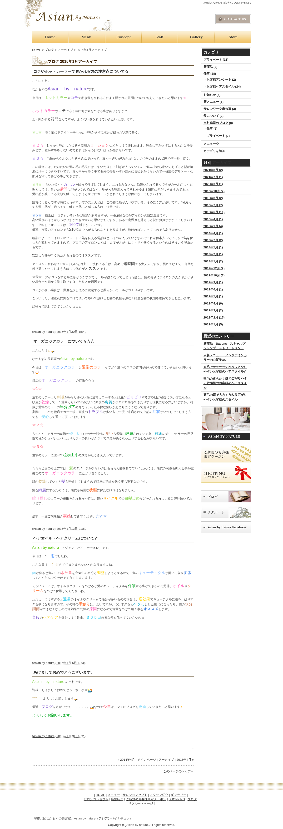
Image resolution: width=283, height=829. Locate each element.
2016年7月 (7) (213, 205)
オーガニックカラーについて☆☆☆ (63, 341)
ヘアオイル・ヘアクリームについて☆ (65, 538)
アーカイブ (221, 163)
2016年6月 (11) (214, 212)
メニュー (114, 795)
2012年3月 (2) (213, 310)
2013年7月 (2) (213, 240)
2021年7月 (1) (213, 177)
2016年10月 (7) (214, 191)
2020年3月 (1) (213, 184)
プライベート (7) (218, 135)
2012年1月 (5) (213, 324)
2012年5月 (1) (213, 296)
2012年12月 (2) (214, 268)
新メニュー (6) (214, 101)
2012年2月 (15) (214, 317)
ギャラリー (178, 795)
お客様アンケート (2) (221, 79)
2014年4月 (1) (213, 233)
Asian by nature (44, 332)
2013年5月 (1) (213, 247)
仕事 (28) (210, 73)
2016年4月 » (185, 759)
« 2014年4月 (126, 759)
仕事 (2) (212, 128)
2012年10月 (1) (214, 275)
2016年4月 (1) (213, 219)
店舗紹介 (117, 799)
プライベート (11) (216, 59)
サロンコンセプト (135, 795)
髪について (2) (214, 116)
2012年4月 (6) (213, 303)
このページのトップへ (178, 771)
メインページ (146, 759)
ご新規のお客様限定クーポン (146, 799)
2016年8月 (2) (213, 198)
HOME (36, 50)
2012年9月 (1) (213, 282)
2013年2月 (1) (213, 254)
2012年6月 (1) (213, 289)
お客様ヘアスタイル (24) (224, 86)
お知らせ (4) (212, 95)
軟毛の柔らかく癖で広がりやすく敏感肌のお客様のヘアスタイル (225, 383)
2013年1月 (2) (213, 261)
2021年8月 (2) (213, 170)
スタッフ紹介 (159, 795)
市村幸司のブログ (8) (218, 123)
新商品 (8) (211, 67)
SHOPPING (177, 799)
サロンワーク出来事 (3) (220, 109)
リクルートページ (140, 803)
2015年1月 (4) (213, 226)
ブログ (49, 50)
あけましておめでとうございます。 (63, 672)
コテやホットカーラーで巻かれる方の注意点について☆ (81, 71)
